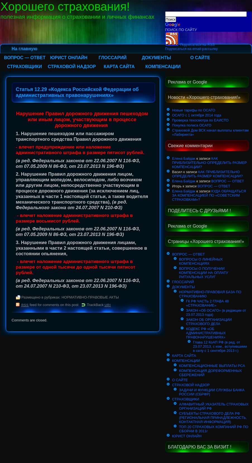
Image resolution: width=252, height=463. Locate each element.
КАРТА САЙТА (119, 66)
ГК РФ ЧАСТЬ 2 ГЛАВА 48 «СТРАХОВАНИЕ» (207, 303)
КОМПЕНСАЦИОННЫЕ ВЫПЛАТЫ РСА (212, 366)
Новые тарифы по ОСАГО (193, 110)
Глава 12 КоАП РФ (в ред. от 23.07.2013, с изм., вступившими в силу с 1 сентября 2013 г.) (220, 346)
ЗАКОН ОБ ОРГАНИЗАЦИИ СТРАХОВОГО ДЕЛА (209, 322)
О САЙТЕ (200, 57)
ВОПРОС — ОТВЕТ (24, 57)
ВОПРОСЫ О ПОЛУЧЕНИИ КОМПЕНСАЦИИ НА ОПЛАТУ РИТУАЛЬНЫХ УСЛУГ (203, 272)
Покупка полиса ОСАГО (192, 125)
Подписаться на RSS (190, 44)
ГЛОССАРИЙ (112, 57)
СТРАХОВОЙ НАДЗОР (72, 66)
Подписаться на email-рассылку (191, 49)
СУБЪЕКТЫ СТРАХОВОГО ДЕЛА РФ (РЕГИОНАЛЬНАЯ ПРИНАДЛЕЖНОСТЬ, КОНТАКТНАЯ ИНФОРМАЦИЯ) (213, 417)
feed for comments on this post (50, 305)
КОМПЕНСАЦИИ (163, 66)
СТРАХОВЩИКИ (24, 66)
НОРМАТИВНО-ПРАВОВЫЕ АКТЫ (90, 297)
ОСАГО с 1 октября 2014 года (196, 115)
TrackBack (99, 305)
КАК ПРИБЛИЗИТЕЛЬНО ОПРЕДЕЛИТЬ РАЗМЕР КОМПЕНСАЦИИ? (209, 162)
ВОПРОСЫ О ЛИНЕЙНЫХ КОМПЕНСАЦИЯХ (201, 261)
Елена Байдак (184, 158)
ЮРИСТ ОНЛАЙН (68, 57)
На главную (24, 48)
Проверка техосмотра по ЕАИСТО (200, 120)
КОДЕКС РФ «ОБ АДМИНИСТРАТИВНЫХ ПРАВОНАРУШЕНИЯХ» (206, 333)
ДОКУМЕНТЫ (156, 57)
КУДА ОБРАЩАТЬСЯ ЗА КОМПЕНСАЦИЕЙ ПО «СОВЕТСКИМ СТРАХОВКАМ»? (209, 195)
